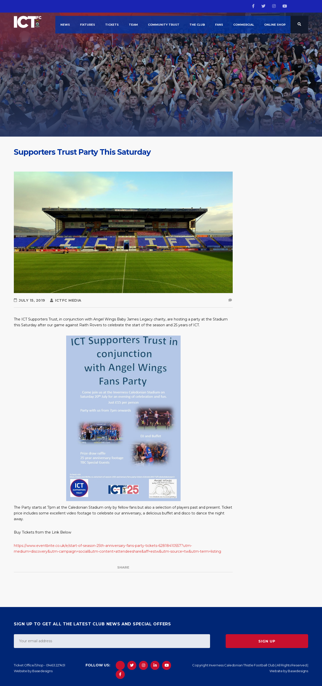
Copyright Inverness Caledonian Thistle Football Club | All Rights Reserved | (250, 665)
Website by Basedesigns (33, 671)
